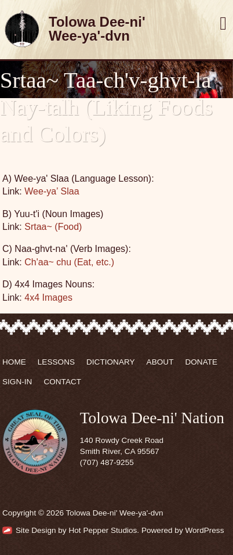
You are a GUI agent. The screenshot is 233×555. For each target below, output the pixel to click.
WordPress (204, 530)
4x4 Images (48, 297)
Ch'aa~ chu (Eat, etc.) (69, 262)
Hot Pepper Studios (102, 530)
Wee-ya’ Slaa (51, 191)
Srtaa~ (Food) (53, 227)
